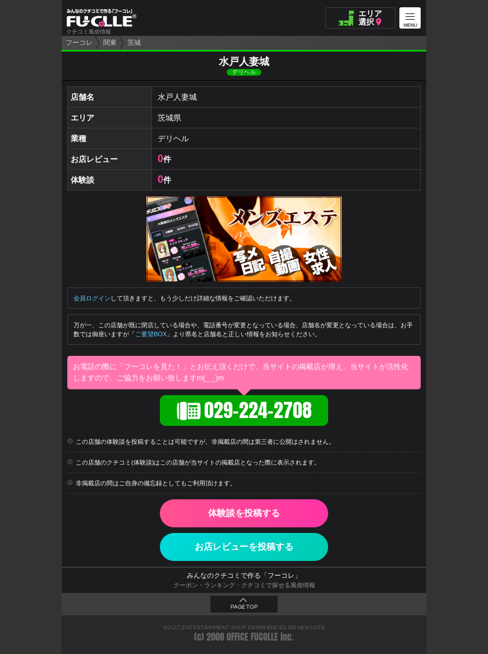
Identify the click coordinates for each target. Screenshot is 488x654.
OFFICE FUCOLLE (252, 636)
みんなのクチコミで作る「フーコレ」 (244, 575)
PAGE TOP (244, 607)
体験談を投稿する (244, 513)
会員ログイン (92, 298)
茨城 (134, 43)
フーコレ (79, 43)
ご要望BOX (151, 334)
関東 (110, 43)
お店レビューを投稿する (244, 546)
